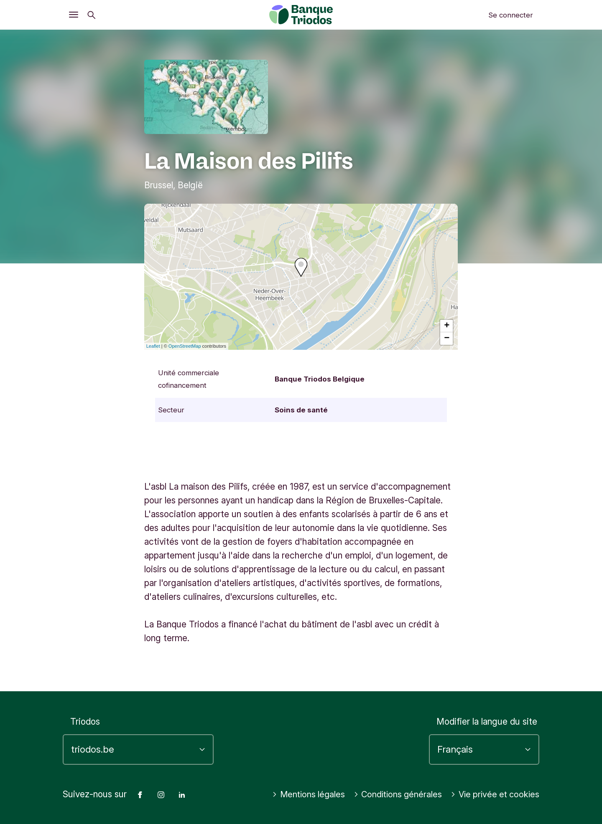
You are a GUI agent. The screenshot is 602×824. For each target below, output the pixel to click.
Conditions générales (493, 781)
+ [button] (446, 326)
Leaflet (153, 346)
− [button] (446, 338)
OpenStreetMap (184, 346)
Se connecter (510, 15)
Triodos (85, 708)
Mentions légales (402, 781)
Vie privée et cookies (493, 794)
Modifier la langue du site (486, 708)
